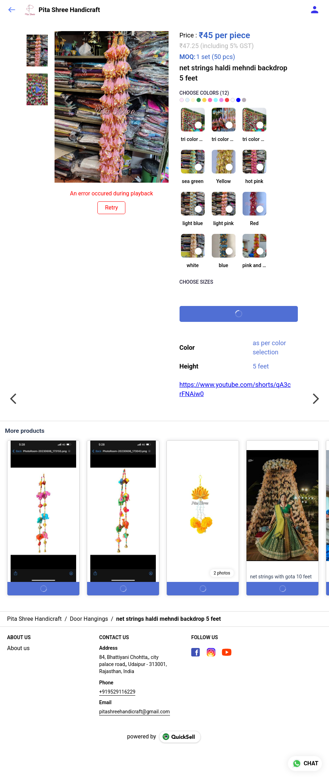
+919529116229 (117, 692)
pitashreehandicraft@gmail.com (134, 711)
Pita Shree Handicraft (69, 9)
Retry (111, 207)
